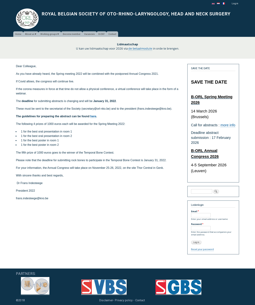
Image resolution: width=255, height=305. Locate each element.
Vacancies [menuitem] (89, 34)
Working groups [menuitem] (48, 34)
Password (196, 224)
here (93, 116)
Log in (235, 3)
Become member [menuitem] (71, 34)
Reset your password (202, 249)
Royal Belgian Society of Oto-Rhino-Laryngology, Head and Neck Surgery (136, 13)
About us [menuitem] (29, 34)
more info (227, 125)
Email (194, 211)
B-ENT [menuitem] (101, 34)
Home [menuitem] (18, 34)
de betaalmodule (140, 48)
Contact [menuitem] (112, 34)
